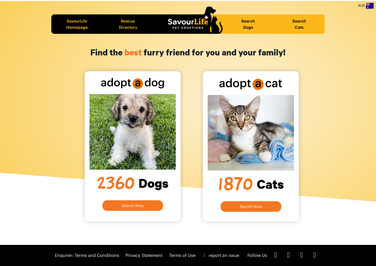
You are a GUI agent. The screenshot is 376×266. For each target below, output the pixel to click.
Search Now (133, 205)
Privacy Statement (144, 255)
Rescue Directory (128, 24)
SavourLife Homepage (77, 24)
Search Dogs (248, 24)
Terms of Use (182, 255)
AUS (366, 6)
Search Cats (299, 24)
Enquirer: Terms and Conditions (87, 255)
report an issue (220, 255)
